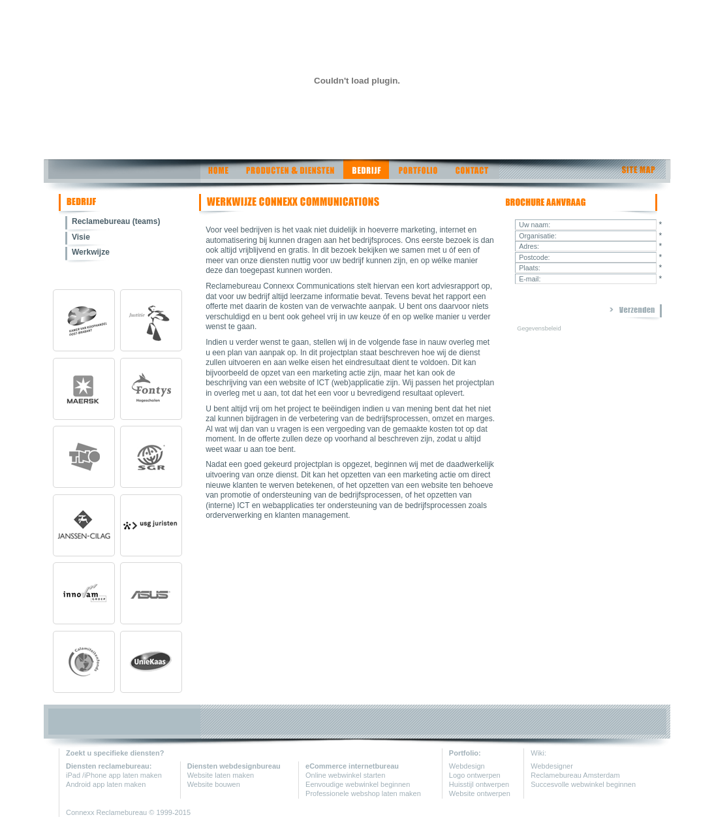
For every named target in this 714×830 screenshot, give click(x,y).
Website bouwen (213, 784)
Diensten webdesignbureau (234, 766)
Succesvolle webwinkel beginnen (583, 784)
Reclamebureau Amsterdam (575, 775)
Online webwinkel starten (345, 775)
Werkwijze (91, 252)
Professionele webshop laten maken (363, 793)
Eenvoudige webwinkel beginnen (357, 784)
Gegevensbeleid (539, 328)
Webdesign (467, 766)
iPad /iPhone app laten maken (114, 775)
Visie (81, 237)
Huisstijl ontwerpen (479, 784)
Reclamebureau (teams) (116, 221)
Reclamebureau (123, 812)
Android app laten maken (106, 784)
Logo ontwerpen (475, 775)
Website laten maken (221, 775)
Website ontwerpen (479, 793)
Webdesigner (552, 766)
